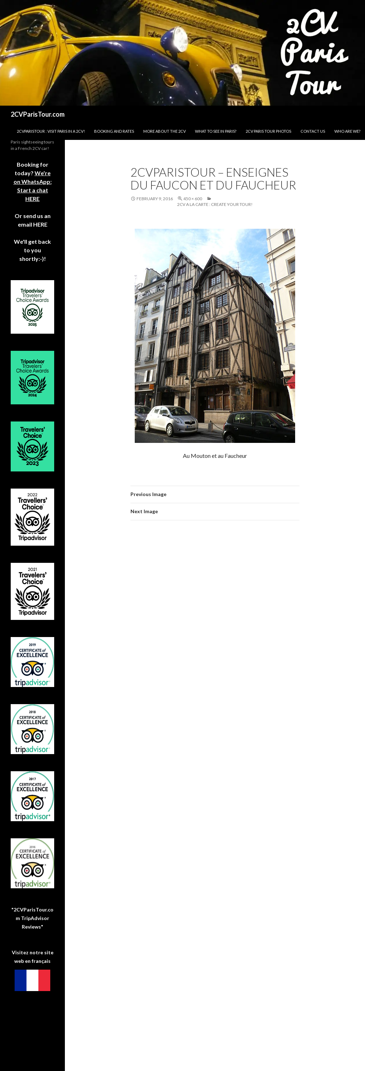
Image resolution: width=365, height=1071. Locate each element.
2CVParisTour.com (38, 114)
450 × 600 (192, 198)
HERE (39, 224)
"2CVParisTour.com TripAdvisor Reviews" (32, 918)
